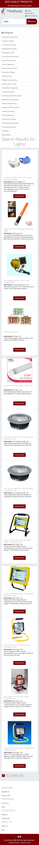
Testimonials (6, 818)
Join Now (29, 13)
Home (28, 11)
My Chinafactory (31, 16)
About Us (4, 826)
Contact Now (19, 196)
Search (32, 21)
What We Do (5, 792)
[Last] (21, 776)
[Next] (15, 776)
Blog (3, 830)
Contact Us (5, 803)
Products (4, 814)
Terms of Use (6, 795)
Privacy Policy (14, 843)
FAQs (3, 807)
